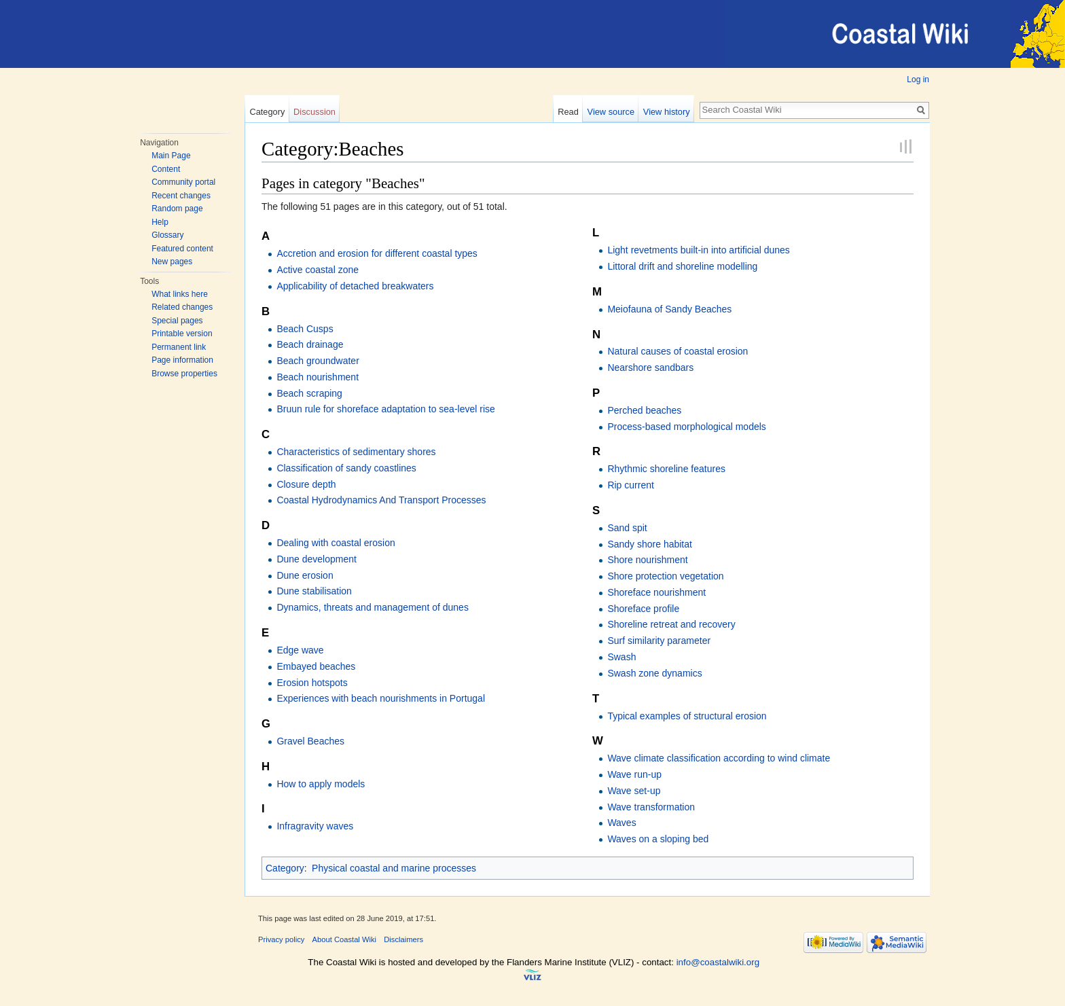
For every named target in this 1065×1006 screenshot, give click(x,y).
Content (165, 169)
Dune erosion (304, 575)
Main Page (170, 155)
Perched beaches (644, 410)
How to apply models (320, 783)
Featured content (182, 248)
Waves (621, 822)
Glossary (167, 235)
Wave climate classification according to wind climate (718, 758)
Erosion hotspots (311, 682)
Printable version (181, 333)
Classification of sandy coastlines (346, 468)
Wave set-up (633, 790)
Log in (918, 79)
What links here (179, 294)
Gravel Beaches (310, 741)
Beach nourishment (317, 377)
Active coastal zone (317, 269)
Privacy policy (281, 939)
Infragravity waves (314, 826)
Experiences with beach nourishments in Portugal (380, 698)
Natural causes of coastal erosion (677, 351)
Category (267, 112)
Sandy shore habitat (649, 544)
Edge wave (299, 650)
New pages (171, 261)
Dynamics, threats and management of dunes (372, 607)
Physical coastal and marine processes (394, 868)
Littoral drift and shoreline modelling (682, 266)
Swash (621, 656)
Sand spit (627, 527)
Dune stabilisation (314, 591)
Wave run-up (634, 774)
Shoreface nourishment (656, 592)
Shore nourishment (647, 559)
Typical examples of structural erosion (686, 716)
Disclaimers (403, 939)
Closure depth (306, 484)
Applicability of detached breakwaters (354, 286)
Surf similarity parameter (658, 640)
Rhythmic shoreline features (666, 468)
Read (568, 112)
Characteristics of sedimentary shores (355, 451)
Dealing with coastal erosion (335, 542)
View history (666, 112)
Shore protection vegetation (665, 576)
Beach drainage (309, 344)
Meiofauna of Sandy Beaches (669, 309)
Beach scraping (309, 393)
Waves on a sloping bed (657, 838)
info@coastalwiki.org (717, 962)
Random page (176, 208)
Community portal (183, 182)
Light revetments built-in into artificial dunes (698, 250)
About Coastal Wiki (344, 939)
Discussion (314, 112)
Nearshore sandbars (650, 367)
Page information (182, 360)
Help (159, 222)
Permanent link (178, 347)
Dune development (316, 559)
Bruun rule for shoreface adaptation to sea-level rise (385, 408)
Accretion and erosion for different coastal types (376, 253)
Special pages (176, 320)
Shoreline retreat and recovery (671, 624)
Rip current (630, 485)
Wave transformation (651, 807)
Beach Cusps (304, 328)
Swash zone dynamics (654, 673)
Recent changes (181, 195)
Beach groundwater (317, 360)
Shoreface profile (643, 608)
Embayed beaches (315, 666)
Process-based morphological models (686, 426)
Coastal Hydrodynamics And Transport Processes (381, 500)
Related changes (182, 307)
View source (611, 112)
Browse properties (184, 373)
